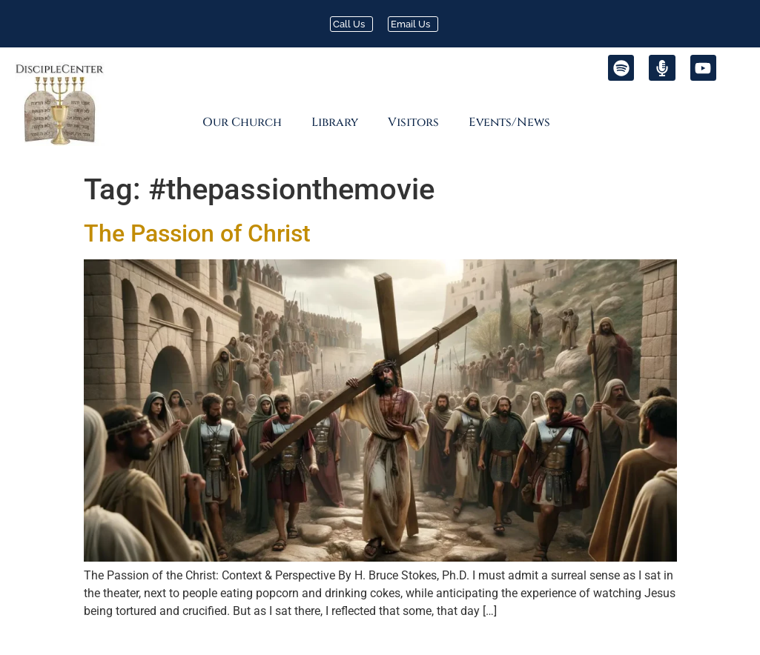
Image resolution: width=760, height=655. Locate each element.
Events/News (509, 122)
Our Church (242, 122)
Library (334, 122)
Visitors (413, 122)
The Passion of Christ (197, 233)
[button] (245, 122)
